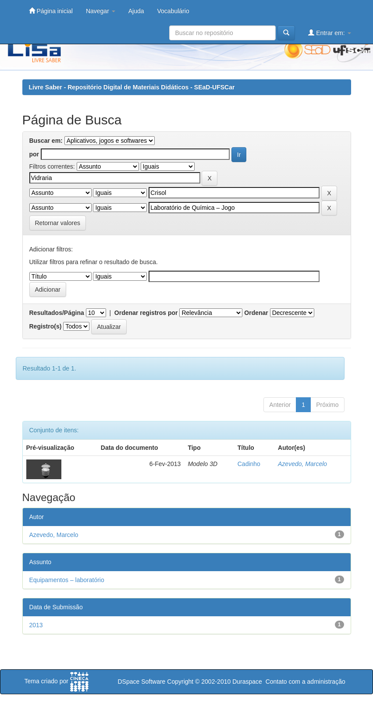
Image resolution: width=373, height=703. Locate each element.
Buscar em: (46, 140)
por (34, 154)
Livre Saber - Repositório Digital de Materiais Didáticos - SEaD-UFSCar (132, 87)
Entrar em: (329, 32)
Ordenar (256, 312)
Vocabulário (173, 10)
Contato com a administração (305, 681)
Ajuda (136, 10)
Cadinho (249, 463)
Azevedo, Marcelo (302, 463)
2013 (36, 625)
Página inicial (51, 10)
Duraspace (247, 681)
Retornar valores (58, 222)
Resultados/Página (56, 312)
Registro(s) (45, 326)
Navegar (100, 10)
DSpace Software (141, 681)
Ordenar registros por (146, 312)
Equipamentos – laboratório (66, 579)
